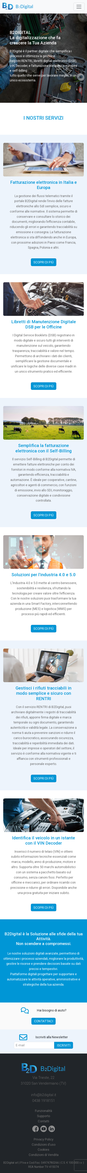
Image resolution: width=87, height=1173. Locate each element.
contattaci (43, 1021)
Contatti (43, 1121)
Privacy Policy (43, 1139)
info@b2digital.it (43, 1095)
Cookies (43, 1149)
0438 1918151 (43, 1100)
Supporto (43, 1116)
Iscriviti (63, 1045)
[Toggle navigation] (79, 7)
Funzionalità (43, 1111)
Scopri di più (43, 262)
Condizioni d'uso (43, 1144)
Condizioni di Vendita (43, 1155)
